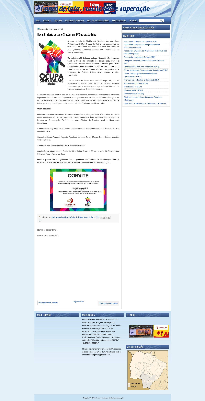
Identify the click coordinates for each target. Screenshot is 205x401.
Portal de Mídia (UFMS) (133, 90)
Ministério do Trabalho (133, 87)
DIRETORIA (58, 20)
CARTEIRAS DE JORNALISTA (74, 20)
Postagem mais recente (48, 303)
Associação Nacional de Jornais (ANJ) (139, 57)
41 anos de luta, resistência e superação (93, 8)
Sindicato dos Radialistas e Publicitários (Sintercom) (145, 103)
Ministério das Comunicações (136, 83)
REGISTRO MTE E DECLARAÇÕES (98, 20)
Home (38, 20)
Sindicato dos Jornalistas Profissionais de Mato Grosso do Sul (72, 217)
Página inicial (78, 302)
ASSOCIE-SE (47, 20)
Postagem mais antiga (108, 303)
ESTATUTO (133, 20)
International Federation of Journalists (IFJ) (141, 80)
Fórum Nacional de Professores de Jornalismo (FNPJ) (146, 70)
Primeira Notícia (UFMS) (134, 94)
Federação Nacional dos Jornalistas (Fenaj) (141, 67)
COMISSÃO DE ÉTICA (119, 20)
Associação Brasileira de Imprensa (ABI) (140, 41)
